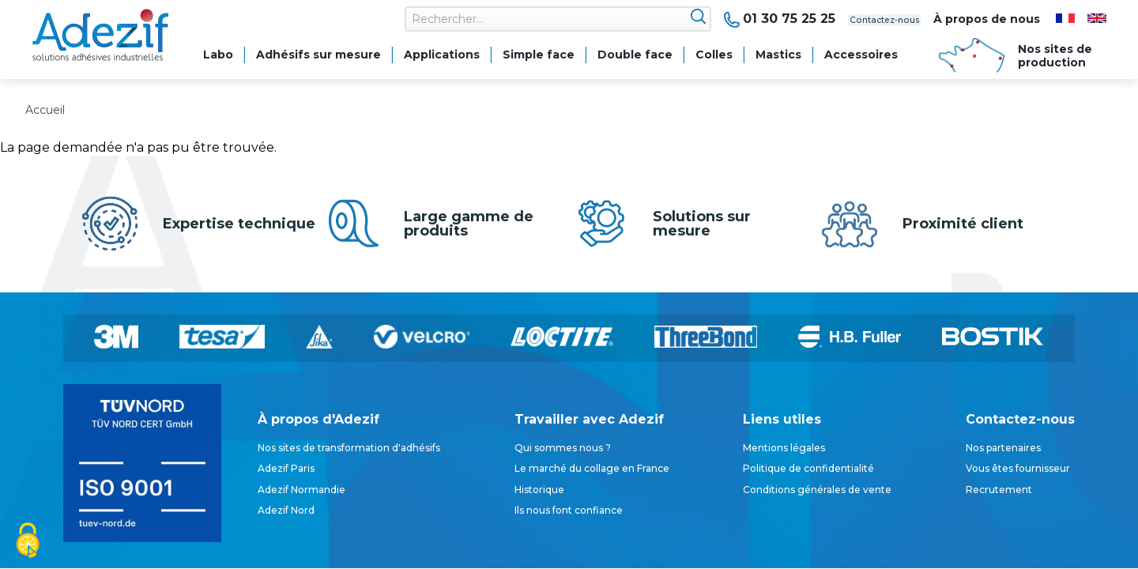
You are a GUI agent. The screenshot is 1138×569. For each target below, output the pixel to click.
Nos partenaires (1003, 448)
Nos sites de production (1055, 55)
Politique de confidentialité (808, 468)
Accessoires (861, 54)
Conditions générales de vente (817, 490)
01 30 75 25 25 (737, 19)
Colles (714, 54)
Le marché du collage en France (591, 468)
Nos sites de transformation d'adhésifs (349, 448)
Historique (539, 490)
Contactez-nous (858, 19)
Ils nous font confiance (568, 510)
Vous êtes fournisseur (1018, 468)
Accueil (45, 110)
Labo (218, 54)
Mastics (778, 54)
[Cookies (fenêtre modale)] (27, 541)
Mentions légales (784, 448)
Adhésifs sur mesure (318, 54)
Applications (442, 54)
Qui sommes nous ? (562, 448)
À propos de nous (986, 19)
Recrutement (999, 490)
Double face (635, 54)
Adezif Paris (286, 468)
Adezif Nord (286, 510)
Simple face (539, 54)
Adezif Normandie (301, 490)
